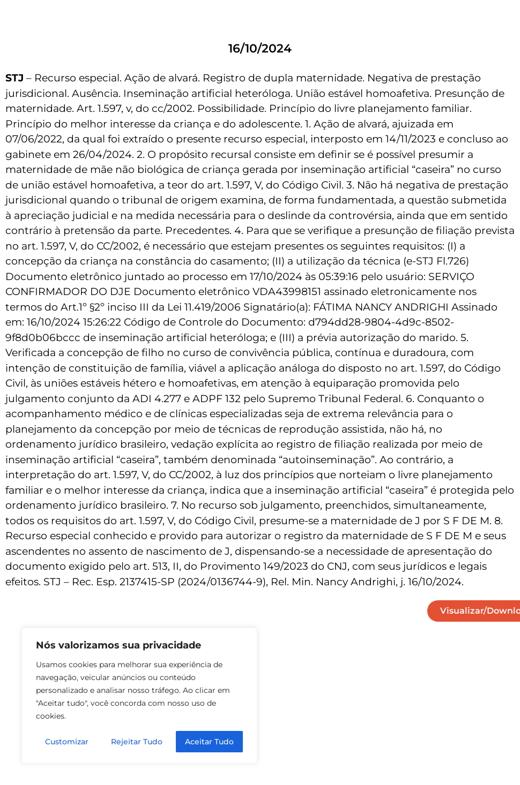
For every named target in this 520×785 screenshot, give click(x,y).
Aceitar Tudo (209, 741)
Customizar (66, 741)
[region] (139, 696)
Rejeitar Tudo (136, 741)
